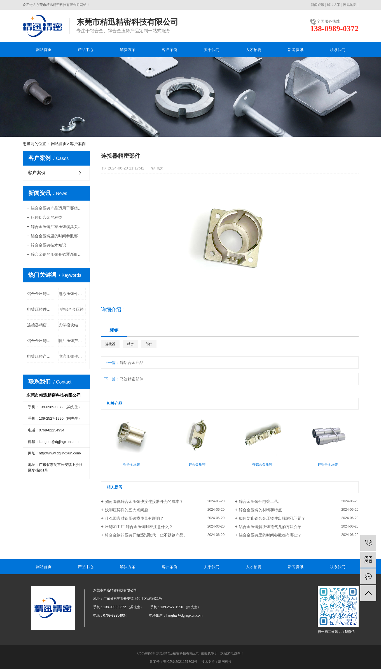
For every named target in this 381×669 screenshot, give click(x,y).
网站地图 (350, 5)
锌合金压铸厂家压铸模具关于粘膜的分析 (58, 226)
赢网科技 (225, 662)
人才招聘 (253, 49)
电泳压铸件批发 (72, 293)
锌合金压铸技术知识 (48, 245)
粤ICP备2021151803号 (180, 662)
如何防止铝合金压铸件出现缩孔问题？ (272, 518)
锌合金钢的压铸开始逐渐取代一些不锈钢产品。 (58, 254)
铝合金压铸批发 (40, 293)
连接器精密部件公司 (40, 325)
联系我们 (337, 49)
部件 (149, 344)
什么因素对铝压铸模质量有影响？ (134, 518)
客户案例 (169, 49)
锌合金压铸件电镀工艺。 (260, 501)
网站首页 (44, 49)
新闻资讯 (317, 5)
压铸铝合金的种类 (46, 217)
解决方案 (333, 5)
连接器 (110, 344)
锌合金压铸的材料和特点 (260, 510)
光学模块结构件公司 (72, 325)
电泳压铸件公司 (72, 356)
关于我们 (211, 49)
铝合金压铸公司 (40, 340)
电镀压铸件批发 (40, 309)
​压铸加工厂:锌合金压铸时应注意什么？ (139, 526)
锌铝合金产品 (131, 362)
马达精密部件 (131, 379)
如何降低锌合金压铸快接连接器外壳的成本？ (144, 501)
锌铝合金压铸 (72, 309)
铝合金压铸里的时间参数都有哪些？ (58, 236)
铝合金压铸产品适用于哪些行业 (58, 208)
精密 (130, 344)
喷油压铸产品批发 (72, 340)
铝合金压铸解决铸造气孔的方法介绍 (270, 526)
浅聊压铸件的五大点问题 (126, 510)
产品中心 (86, 49)
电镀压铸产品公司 (40, 356)
